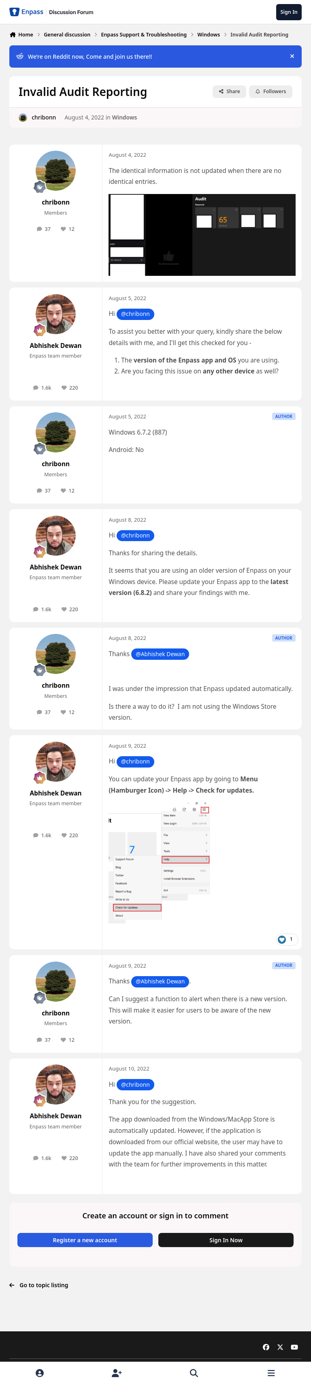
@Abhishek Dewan (160, 654)
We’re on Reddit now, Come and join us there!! (84, 56)
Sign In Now (226, 1240)
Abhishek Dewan (56, 345)
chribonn (44, 117)
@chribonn (135, 314)
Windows (124, 117)
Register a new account (85, 1240)
